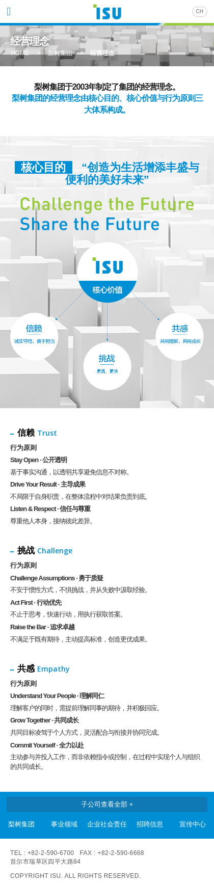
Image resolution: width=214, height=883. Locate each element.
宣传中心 (192, 824)
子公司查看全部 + (107, 804)
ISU (107, 12)
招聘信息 (150, 824)
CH (199, 11)
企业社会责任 (107, 824)
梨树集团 (21, 824)
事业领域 (64, 824)
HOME (20, 53)
